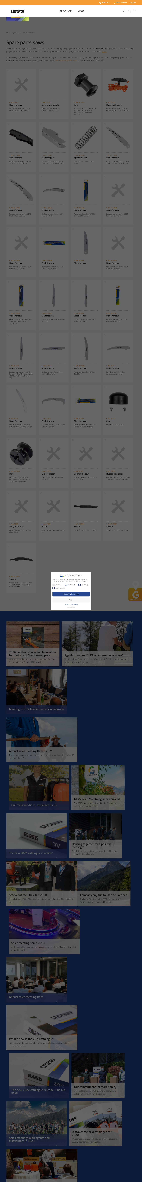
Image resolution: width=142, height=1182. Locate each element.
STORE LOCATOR (121, 3)
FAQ (134, 3)
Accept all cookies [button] (71, 594)
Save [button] (71, 600)
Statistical (70, 585)
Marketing (83, 585)
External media (59, 588)
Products (66, 11)
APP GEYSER (106, 3)
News (80, 11)
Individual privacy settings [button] (71, 604)
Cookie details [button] (71, 607)
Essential (57, 585)
